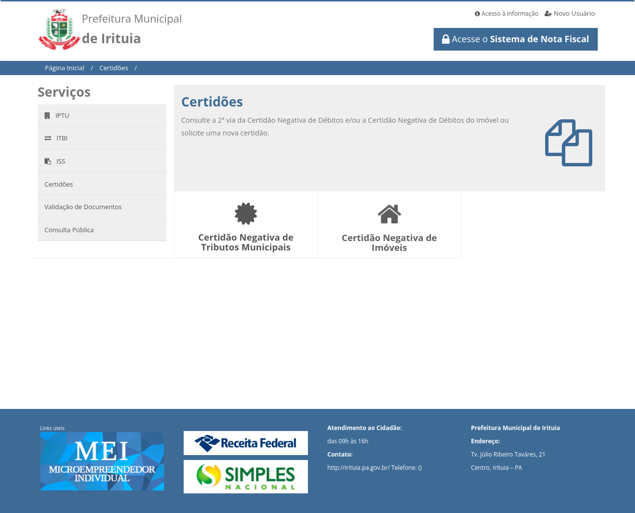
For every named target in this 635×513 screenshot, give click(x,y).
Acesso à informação (506, 13)
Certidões (113, 67)
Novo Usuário (570, 13)
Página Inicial (64, 67)
